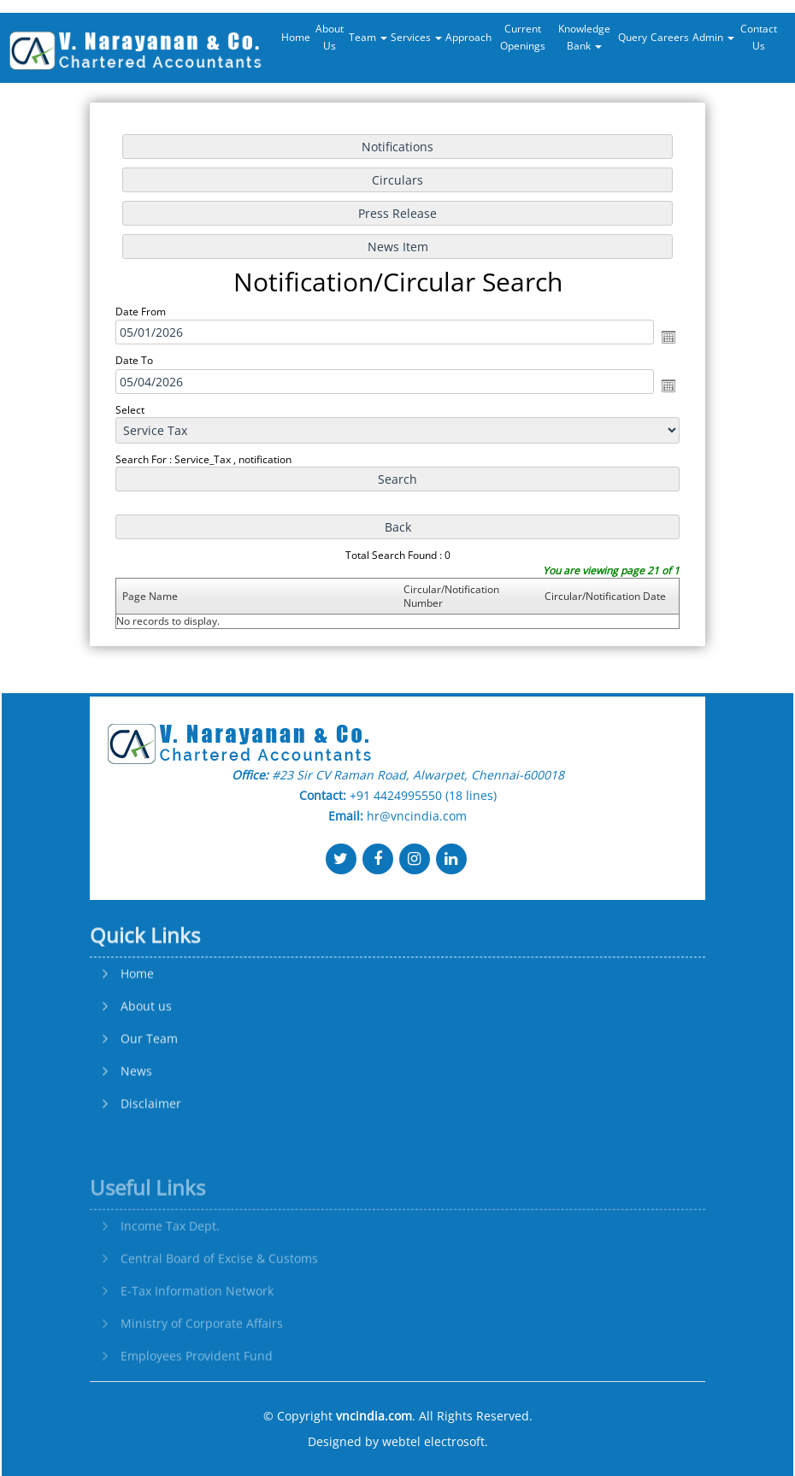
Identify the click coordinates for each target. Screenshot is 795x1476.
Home (295, 37)
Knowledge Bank (584, 37)
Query (632, 37)
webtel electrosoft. (435, 1441)
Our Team (149, 1101)
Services (416, 37)
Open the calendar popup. (664, 337)
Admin (713, 37)
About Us (329, 37)
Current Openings (522, 37)
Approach (468, 37)
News (136, 1133)
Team (368, 37)
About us (146, 1068)
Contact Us (758, 37)
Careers (670, 37)
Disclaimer (151, 1166)
